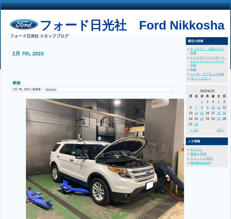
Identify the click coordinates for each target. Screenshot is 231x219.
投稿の (198, 154)
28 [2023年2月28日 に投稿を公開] (196, 124)
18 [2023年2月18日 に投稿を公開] (218, 113)
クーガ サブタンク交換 (207, 74)
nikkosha (50, 89)
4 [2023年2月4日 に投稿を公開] (219, 102)
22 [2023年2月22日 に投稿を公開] (202, 119)
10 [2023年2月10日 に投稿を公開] (213, 107)
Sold (193, 69)
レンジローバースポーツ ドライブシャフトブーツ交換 (208, 61)
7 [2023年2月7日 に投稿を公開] (196, 107)
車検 (16, 83)
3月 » (220, 130)
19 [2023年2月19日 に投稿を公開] (224, 113)
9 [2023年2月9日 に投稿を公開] (207, 107)
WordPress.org (200, 163)
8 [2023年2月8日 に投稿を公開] (202, 107)
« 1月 (194, 130)
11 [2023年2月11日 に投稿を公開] (218, 107)
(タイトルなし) (200, 78)
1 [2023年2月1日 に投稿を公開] (202, 102)
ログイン (196, 149)
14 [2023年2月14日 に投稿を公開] (196, 113)
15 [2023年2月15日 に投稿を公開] (202, 113)
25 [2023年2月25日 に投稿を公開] (218, 119)
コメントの (201, 158)
